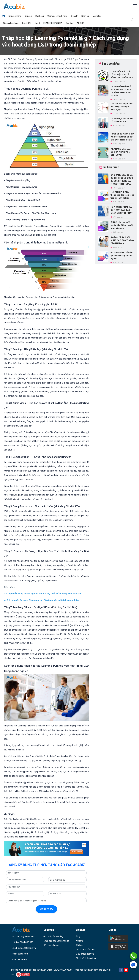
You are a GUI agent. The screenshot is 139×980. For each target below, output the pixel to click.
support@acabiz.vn (27, 948)
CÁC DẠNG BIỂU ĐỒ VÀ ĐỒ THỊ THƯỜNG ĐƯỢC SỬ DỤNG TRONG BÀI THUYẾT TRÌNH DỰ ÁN (121, 179)
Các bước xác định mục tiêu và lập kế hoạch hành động (121, 106)
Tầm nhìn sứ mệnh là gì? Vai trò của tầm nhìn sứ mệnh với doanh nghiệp (122, 137)
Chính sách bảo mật (85, 949)
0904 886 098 (26, 942)
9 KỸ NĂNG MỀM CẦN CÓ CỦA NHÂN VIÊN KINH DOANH (120, 152)
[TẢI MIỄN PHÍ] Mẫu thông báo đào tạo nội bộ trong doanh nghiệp (122, 195)
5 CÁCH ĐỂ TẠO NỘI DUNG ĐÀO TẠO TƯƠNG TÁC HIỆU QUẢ (122, 240)
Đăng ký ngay (46, 909)
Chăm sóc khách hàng (57, 16)
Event (37, 23)
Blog (78, 936)
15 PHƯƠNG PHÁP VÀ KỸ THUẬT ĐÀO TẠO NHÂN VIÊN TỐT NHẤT (121, 210)
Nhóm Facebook (19, 959)
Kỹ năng (28, 16)
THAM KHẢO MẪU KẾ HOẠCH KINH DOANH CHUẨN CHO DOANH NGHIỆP (120, 91)
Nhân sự (85, 16)
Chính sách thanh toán (86, 958)
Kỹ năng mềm (15, 16)
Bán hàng (39, 16)
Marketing (97, 16)
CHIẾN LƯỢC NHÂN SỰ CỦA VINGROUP (121, 120)
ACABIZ (81, 23)
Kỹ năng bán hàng (11, 23)
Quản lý (74, 16)
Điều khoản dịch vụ (85, 954)
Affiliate (79, 940)
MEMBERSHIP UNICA (53, 23)
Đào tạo (70, 23)
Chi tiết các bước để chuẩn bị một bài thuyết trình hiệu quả (121, 225)
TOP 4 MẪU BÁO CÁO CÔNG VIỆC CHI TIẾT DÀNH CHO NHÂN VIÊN (121, 74)
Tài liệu (79, 945)
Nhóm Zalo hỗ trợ (20, 953)
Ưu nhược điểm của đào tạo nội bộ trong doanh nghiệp (121, 255)
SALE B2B (27, 23)
